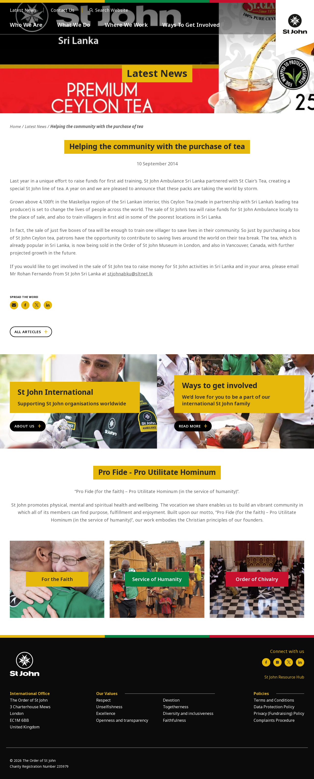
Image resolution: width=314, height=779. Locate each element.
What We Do (73, 24)
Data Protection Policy (274, 706)
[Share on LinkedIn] (48, 305)
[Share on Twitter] (36, 305)
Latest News (23, 10)
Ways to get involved (219, 385)
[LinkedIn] (300, 662)
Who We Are (26, 24)
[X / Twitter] (289, 662)
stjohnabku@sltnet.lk (130, 274)
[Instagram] (277, 662)
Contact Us (62, 10)
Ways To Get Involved (191, 24)
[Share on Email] (14, 305)
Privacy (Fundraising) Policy (279, 713)
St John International (55, 392)
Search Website (111, 10)
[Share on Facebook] (25, 305)
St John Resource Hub (284, 677)
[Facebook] (266, 662)
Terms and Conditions (274, 700)
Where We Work (126, 24)
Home (15, 126)
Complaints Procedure (274, 720)
